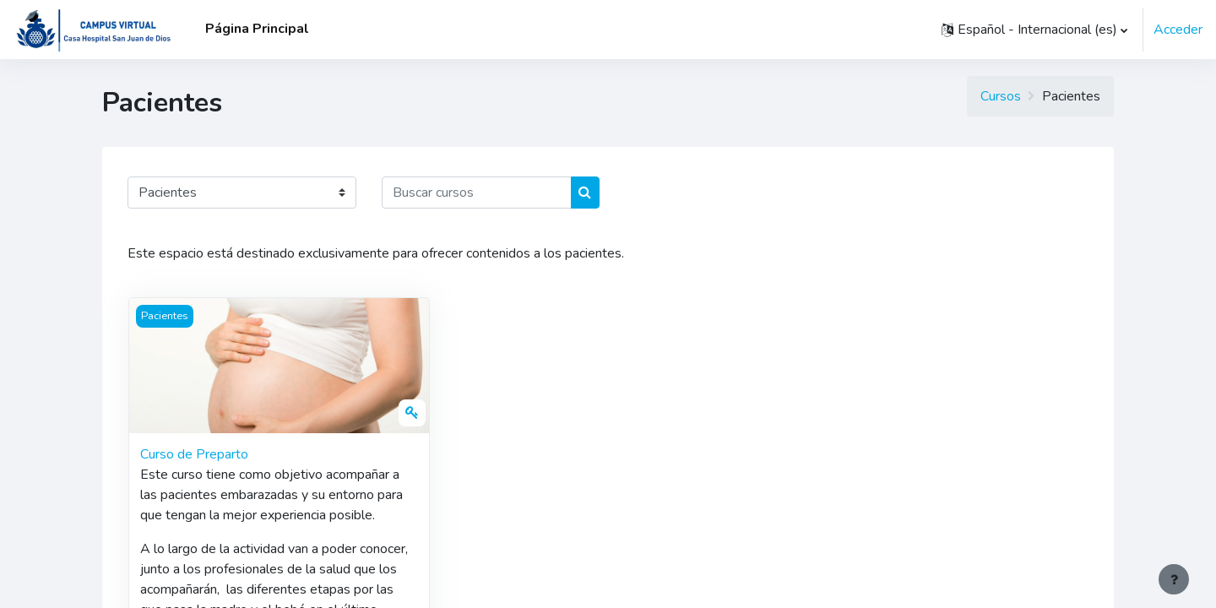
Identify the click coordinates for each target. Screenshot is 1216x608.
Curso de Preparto (194, 454)
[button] (1034, 29)
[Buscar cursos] (477, 192)
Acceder (1178, 29)
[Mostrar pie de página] (1174, 579)
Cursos (1000, 96)
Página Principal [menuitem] (257, 28)
